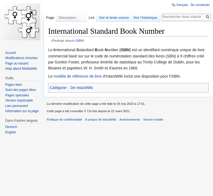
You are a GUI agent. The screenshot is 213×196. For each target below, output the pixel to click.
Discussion (67, 18)
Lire (92, 18)
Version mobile (153, 119)
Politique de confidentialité (64, 119)
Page (50, 18)
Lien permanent (16, 106)
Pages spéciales (17, 95)
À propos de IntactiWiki (100, 119)
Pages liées (13, 85)
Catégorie (58, 87)
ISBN (79, 40)
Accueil (10, 53)
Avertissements (129, 119)
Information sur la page (22, 111)
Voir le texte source (114, 18)
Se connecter (200, 5)
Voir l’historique (145, 18)
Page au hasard (16, 63)
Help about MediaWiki (21, 69)
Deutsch (11, 127)
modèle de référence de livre (77, 76)
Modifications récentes (21, 58)
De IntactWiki (81, 87)
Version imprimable (19, 100)
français (182, 5)
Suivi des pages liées (20, 90)
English (10, 132)
